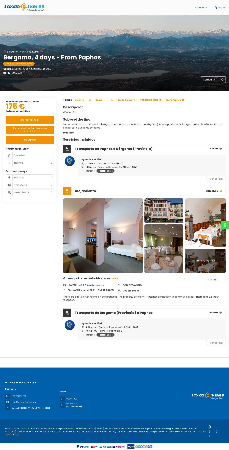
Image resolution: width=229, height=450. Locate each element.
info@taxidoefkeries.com (24, 402)
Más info (68, 132)
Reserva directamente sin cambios (30, 129)
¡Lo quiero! (30, 140)
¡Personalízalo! (30, 120)
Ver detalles (217, 179)
